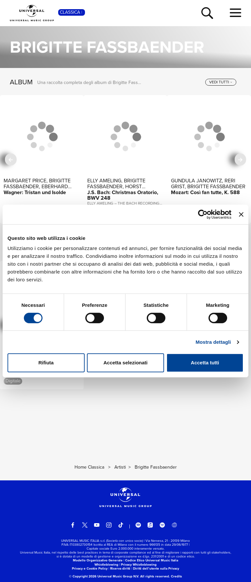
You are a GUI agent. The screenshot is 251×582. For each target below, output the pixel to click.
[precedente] (10, 159)
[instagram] (108, 525)
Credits (176, 576)
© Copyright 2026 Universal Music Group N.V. (104, 576)
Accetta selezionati (125, 362)
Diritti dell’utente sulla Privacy (156, 568)
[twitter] (85, 525)
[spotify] (138, 525)
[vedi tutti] (220, 82)
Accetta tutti (205, 362)
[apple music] (150, 525)
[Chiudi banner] (241, 214)
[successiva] (240, 159)
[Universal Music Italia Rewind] (174, 525)
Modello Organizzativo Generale (98, 560)
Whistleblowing (106, 564)
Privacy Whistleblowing (139, 564)
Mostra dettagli (213, 342)
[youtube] (96, 525)
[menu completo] (235, 13)
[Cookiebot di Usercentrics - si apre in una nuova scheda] (202, 214)
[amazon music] (162, 525)
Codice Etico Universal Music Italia (151, 560)
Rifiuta (46, 362)
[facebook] (72, 525)
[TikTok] (121, 525)
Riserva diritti (120, 568)
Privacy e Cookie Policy (90, 568)
